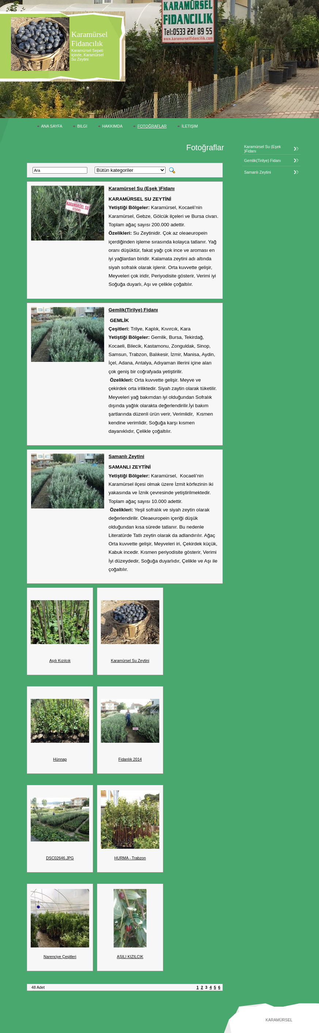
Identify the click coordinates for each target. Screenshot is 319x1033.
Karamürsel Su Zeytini (130, 660)
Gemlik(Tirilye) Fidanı (133, 310)
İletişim (190, 126)
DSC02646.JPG (60, 858)
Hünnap (60, 759)
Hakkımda (112, 126)
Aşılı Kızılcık (60, 660)
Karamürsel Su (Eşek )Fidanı (142, 188)
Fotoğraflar (152, 126)
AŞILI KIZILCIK (130, 956)
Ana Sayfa (51, 126)
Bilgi (82, 126)
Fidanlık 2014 (130, 759)
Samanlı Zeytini (126, 456)
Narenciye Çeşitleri (59, 956)
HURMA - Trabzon (130, 858)
